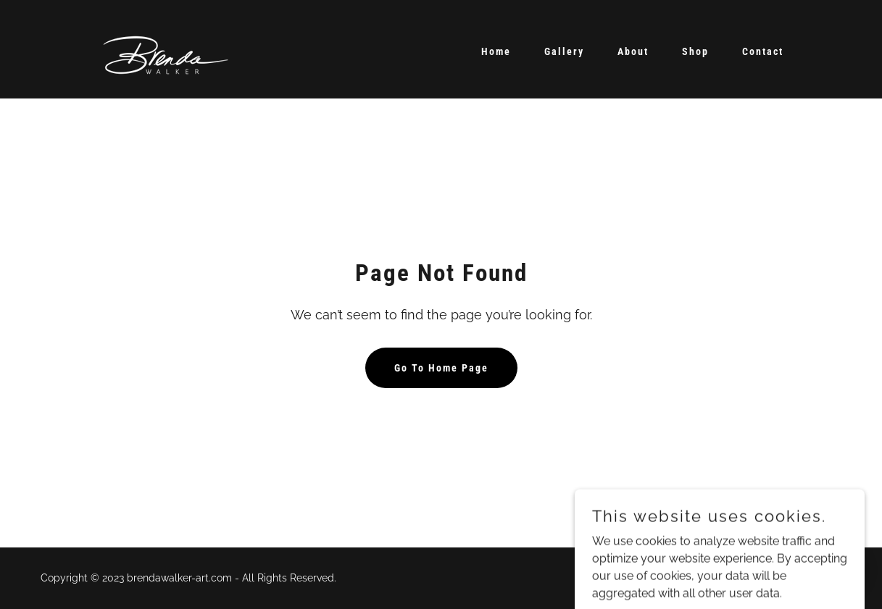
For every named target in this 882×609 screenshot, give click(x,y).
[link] (167, 48)
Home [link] (496, 51)
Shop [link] (695, 51)
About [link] (633, 51)
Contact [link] (762, 51)
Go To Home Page (441, 368)
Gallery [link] (564, 51)
